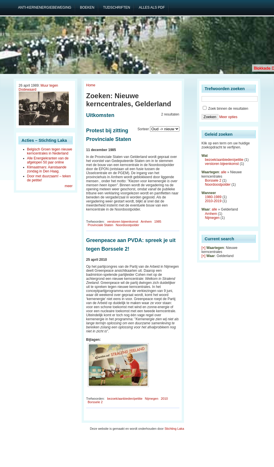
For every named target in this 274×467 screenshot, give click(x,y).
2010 (164, 398)
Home (90, 85)
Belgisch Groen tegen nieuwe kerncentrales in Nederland (49, 151)
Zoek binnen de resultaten (225, 109)
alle (223, 172)
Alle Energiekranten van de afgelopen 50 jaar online (48, 160)
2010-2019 (213, 201)
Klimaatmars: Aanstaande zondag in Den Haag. (47, 169)
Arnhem (146, 221)
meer (68, 186)
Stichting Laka (174, 428)
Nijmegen (151, 398)
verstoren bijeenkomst (122, 221)
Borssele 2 (95, 402)
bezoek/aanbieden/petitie (124, 398)
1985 (157, 221)
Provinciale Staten (100, 225)
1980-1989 (213, 197)
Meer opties (228, 117)
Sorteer (143, 129)
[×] (204, 248)
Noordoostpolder (127, 225)
